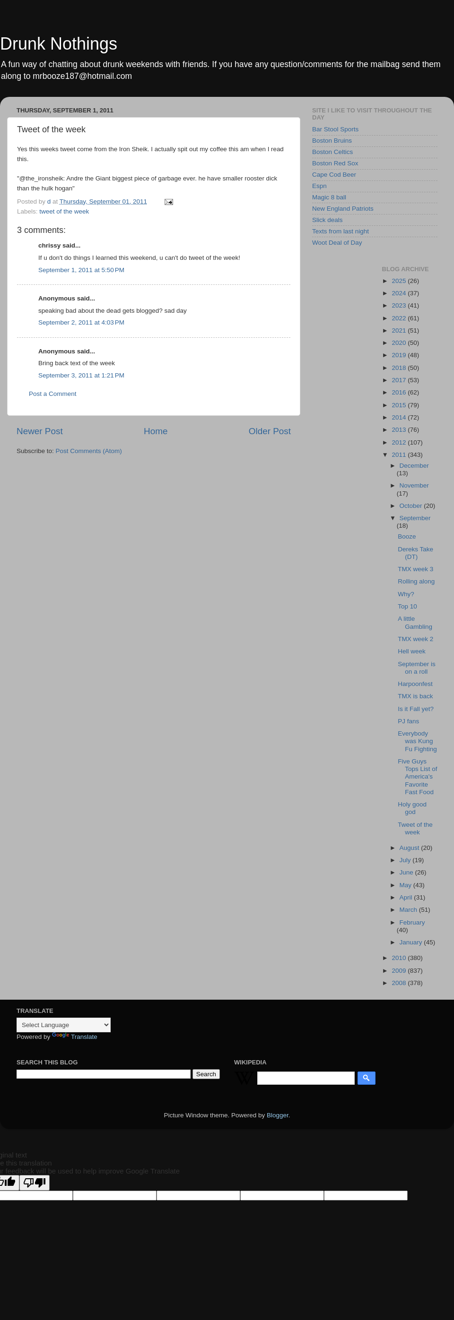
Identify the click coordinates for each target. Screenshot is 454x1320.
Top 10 (407, 606)
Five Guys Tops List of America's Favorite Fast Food (417, 777)
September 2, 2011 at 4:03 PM (81, 322)
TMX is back (415, 696)
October (412, 505)
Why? (406, 594)
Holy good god (412, 808)
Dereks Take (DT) (415, 553)
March (409, 909)
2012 (400, 442)
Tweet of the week (415, 828)
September (415, 518)
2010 (400, 957)
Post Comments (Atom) (89, 450)
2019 (400, 355)
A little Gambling (415, 622)
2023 (400, 305)
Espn (319, 185)
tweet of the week (64, 211)
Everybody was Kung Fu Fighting (417, 741)
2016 (400, 392)
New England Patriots (343, 208)
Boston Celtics (332, 151)
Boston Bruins (332, 140)
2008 (400, 982)
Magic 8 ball (329, 197)
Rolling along (416, 581)
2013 (400, 429)
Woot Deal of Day (337, 242)
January (412, 942)
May (406, 885)
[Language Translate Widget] (64, 1025)
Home (155, 431)
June (407, 872)
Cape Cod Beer (334, 174)
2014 (400, 417)
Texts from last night (340, 231)
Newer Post (40, 431)
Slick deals (327, 219)
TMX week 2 (415, 639)
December (414, 465)
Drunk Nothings (58, 43)
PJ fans (408, 721)
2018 (400, 367)
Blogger (277, 1115)
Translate (74, 1036)
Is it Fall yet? (416, 708)
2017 (400, 380)
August (410, 847)
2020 (400, 342)
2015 (400, 405)
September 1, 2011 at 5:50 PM (81, 270)
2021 (400, 330)
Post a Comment (53, 393)
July (406, 860)
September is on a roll (417, 667)
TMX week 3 (415, 569)
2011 (400, 454)
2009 (400, 970)
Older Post (270, 431)
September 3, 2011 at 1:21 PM (81, 375)
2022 (400, 318)
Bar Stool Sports (335, 129)
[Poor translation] (34, 1183)
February (412, 922)
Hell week (412, 651)
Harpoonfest (415, 683)
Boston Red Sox (335, 163)
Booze (407, 536)
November (414, 485)
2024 (400, 293)
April (407, 897)
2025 (400, 280)
